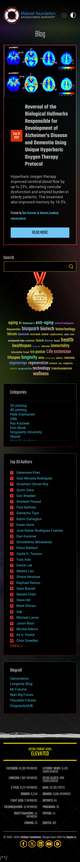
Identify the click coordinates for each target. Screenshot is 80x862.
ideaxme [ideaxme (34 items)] (45, 346)
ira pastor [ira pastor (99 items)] (37, 351)
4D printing (18, 410)
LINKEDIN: (14, 778)
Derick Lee (24, 565)
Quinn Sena (25, 490)
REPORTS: (48, 801)
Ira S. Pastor (25, 635)
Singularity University (26, 432)
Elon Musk (18, 428)
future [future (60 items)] (40, 341)
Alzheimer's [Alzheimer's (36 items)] (29, 323)
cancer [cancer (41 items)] (45, 334)
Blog (40, 34)
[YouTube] (49, 844)
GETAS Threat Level (40, 752)
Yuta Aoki (23, 560)
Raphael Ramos (28, 583)
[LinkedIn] (40, 844)
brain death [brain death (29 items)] (35, 334)
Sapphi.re (71, 837)
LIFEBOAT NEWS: (52, 768)
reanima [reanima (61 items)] (69, 358)
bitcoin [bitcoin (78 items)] (12, 334)
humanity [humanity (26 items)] (36, 346)
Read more (40, 232)
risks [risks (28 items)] (60, 363)
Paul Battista (26, 507)
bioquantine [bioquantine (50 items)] (14, 329)
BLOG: (46, 788)
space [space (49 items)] (13, 368)
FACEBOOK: (12, 768)
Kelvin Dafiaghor (29, 519)
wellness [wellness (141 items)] (41, 374)
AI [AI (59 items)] (20, 323)
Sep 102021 (16, 136)
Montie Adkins (27, 629)
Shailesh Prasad (28, 502)
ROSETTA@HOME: (24, 813)
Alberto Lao (25, 571)
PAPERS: (47, 813)
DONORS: (25, 794)
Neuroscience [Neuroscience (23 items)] (50, 358)
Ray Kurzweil (19, 423)
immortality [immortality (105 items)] (60, 345)
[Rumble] (57, 844)
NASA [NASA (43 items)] (41, 358)
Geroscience (19, 679)
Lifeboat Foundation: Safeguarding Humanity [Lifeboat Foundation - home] (29, 15)
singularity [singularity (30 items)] (68, 363)
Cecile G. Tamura (29, 554)
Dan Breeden (26, 496)
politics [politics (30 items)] (59, 358)
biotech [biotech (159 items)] (47, 329)
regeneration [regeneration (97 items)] (38, 363)
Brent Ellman (26, 606)
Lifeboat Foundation (30, 837)
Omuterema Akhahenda (34, 542)
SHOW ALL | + (16, 646)
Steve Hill (23, 600)
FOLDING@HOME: (13, 807)
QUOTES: (47, 823)
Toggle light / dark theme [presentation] (73, 15)
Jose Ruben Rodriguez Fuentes (39, 531)
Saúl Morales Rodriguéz (34, 478)
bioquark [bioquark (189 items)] (30, 329)
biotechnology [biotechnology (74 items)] (65, 329)
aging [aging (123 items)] (13, 323)
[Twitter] (32, 844)
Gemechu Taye (27, 513)
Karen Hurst (25, 525)
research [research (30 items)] (53, 363)
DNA (13, 419)
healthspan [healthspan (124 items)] (21, 346)
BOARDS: (47, 794)
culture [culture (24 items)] (66, 334)
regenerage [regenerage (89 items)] (18, 363)
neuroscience (18, 219)
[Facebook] (23, 844)
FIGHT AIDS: (17, 801)
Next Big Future (21, 695)
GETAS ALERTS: (51, 778)
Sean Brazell (25, 589)
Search (71, 266)
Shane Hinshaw (28, 577)
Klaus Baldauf (27, 548)
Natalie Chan (26, 594)
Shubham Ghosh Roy (32, 484)
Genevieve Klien (28, 473)
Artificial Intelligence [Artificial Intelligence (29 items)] (64, 323)
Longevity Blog (21, 684)
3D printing (18, 406)
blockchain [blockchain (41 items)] (23, 334)
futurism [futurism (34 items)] (49, 341)
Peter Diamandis (22, 414)
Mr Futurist (18, 689)
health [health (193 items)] (67, 340)
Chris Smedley (27, 641)
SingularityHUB (21, 706)
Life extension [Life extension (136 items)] (59, 352)
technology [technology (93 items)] (41, 368)
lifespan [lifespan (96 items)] (13, 357)
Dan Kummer (29, 213)
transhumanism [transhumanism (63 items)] (61, 369)
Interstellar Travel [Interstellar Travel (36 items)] (20, 352)
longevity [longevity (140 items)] (29, 357)
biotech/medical (49, 213)
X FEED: (15, 788)
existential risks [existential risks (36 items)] (16, 341)
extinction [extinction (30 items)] (30, 341)
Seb (19, 612)
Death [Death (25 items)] (72, 334)
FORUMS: (29, 823)
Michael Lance (27, 618)
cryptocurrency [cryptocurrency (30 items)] (56, 334)
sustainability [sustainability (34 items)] (25, 369)
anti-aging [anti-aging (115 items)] (45, 323)
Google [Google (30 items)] (57, 341)
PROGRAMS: (49, 807)
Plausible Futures (23, 700)
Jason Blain (25, 623)
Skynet (15, 437)
